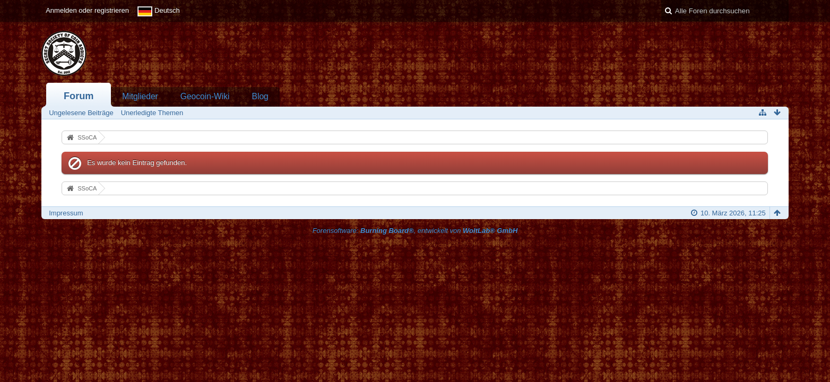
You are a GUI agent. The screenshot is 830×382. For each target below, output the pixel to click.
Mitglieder (140, 96)
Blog (260, 96)
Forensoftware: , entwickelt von (415, 231)
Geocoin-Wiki (205, 96)
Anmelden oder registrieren (87, 10)
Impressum (66, 213)
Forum (79, 96)
